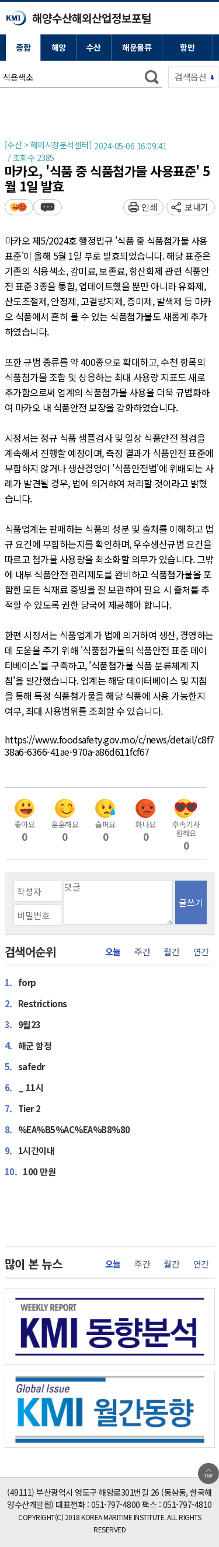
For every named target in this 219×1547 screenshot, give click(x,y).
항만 (187, 47)
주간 (142, 952)
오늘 (113, 952)
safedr (25, 1066)
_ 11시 (24, 1087)
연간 (201, 952)
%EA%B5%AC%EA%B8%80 (67, 1129)
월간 (171, 952)
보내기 (196, 207)
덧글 (47, 207)
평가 (19, 207)
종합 (23, 47)
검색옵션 (190, 77)
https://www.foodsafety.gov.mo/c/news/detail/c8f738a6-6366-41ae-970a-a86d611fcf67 (109, 746)
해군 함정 (28, 1045)
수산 (93, 47)
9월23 (23, 1024)
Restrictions (36, 1003)
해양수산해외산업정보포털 (91, 18)
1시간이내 (30, 1150)
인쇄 (149, 207)
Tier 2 (23, 1108)
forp (20, 982)
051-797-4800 (115, 1504)
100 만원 (30, 1171)
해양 (58, 47)
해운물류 (136, 47)
